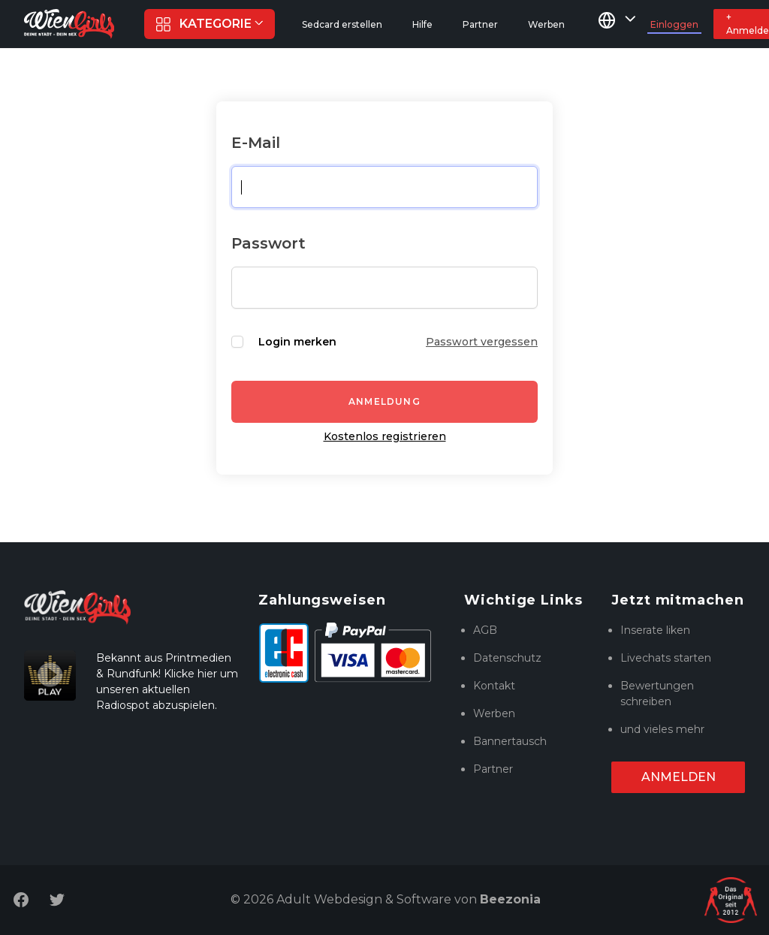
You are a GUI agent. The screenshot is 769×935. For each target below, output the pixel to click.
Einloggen (674, 24)
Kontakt (494, 685)
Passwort (268, 243)
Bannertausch (510, 741)
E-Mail (255, 143)
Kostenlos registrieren (385, 436)
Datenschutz (507, 658)
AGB (485, 630)
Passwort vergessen (482, 341)
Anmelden (678, 777)
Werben (494, 713)
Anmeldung (384, 401)
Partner (493, 769)
